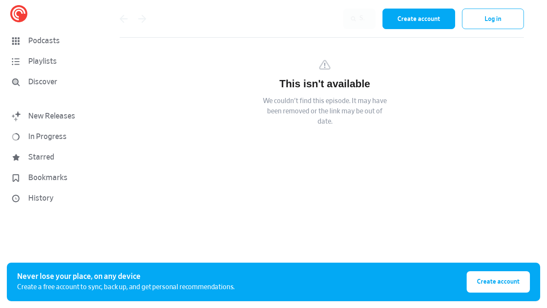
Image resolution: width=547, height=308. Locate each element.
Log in (493, 19)
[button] (51, 41)
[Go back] (123, 19)
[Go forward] (142, 19)
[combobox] (320, 19)
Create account (418, 19)
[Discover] (49, 82)
